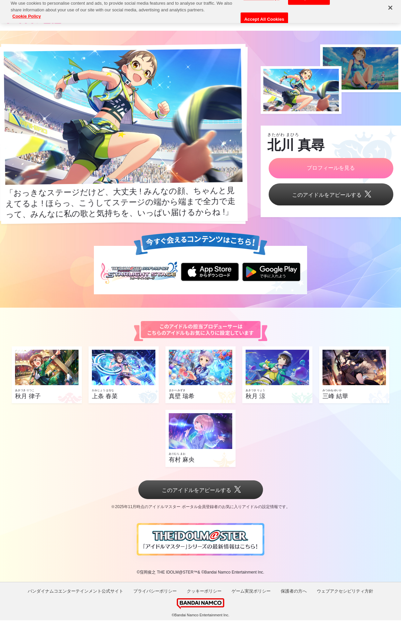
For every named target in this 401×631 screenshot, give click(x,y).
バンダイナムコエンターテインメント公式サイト (75, 591)
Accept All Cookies (264, 13)
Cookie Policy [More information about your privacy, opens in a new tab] (26, 10)
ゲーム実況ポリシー (251, 591)
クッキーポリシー (204, 591)
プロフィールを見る (331, 168)
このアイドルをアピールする (331, 195)
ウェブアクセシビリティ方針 (345, 591)
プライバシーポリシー (155, 591)
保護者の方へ (294, 591)
